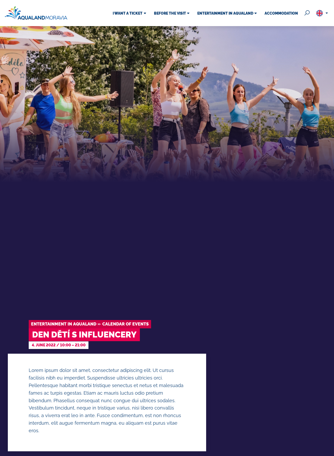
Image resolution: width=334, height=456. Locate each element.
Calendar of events (125, 324)
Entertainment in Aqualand (63, 324)
